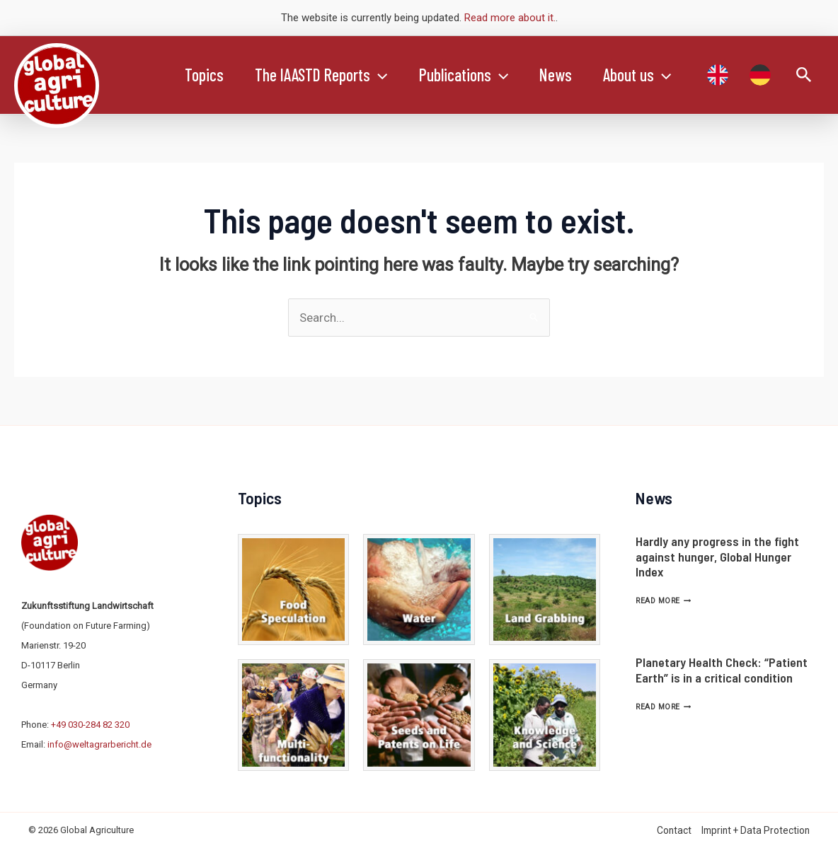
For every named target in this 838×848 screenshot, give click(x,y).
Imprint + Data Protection (755, 830)
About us (650, 75)
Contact (674, 830)
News (565, 74)
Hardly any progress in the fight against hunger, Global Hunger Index (717, 556)
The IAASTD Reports (325, 75)
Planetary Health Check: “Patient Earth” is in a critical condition (722, 669)
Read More (663, 600)
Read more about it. (510, 17)
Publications (470, 75)
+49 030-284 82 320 (90, 724)
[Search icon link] (804, 75)
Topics (205, 74)
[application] (382, 75)
